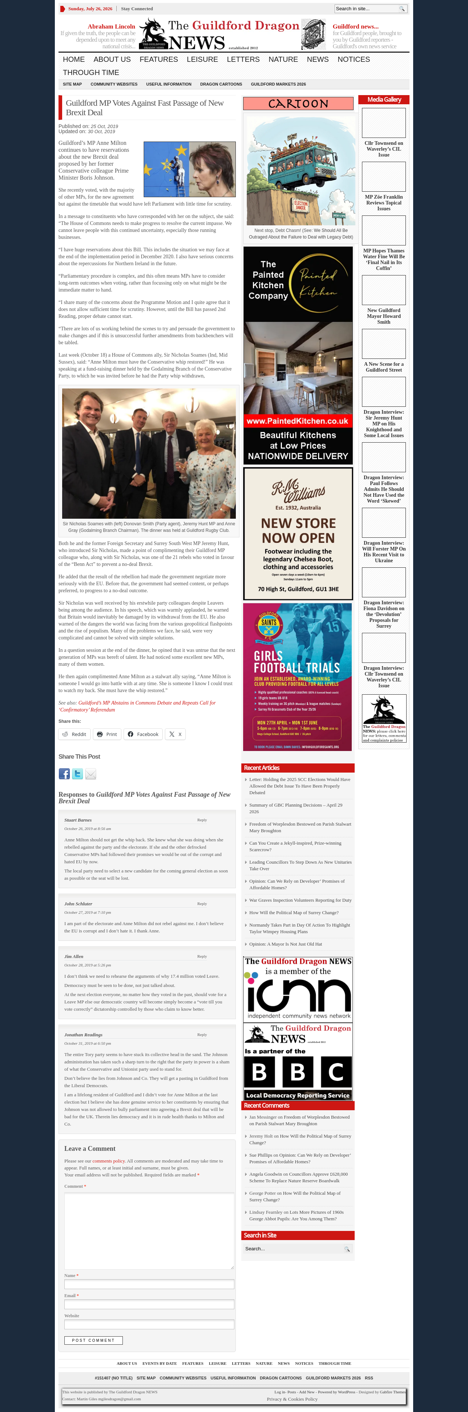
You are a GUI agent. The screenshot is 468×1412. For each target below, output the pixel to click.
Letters (243, 59)
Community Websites (114, 84)
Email (71, 1295)
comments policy (109, 1161)
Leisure (202, 59)
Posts (291, 1392)
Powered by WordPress (336, 1392)
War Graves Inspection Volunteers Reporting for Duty (300, 900)
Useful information (169, 84)
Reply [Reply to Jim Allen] (202, 956)
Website (71, 1315)
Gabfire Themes (393, 1392)
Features (159, 59)
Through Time (91, 72)
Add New (306, 1392)
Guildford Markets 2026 (278, 84)
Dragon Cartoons (221, 84)
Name (71, 1275)
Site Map (72, 84)
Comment (75, 1186)
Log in (280, 1392)
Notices (353, 59)
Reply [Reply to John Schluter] (202, 903)
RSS (369, 1378)
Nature (283, 59)
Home (74, 59)
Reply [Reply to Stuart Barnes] (202, 820)
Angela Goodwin (265, 1174)
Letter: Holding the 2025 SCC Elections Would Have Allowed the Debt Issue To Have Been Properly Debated (299, 786)
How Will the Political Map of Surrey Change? (294, 912)
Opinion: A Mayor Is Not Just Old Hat (285, 944)
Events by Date (160, 1363)
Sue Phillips (260, 1155)
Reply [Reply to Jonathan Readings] (202, 1034)
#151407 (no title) (113, 1378)
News (318, 59)
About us (112, 59)
